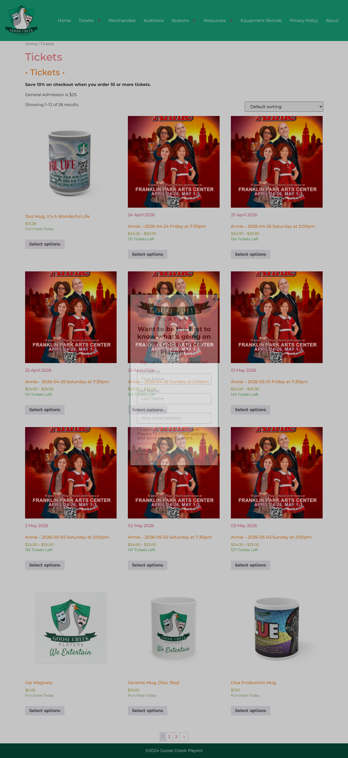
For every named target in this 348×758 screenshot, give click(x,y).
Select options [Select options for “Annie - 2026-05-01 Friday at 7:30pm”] (250, 409)
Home (64, 20)
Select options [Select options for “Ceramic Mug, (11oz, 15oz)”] (147, 710)
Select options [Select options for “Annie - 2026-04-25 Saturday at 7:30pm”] (44, 409)
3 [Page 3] (176, 736)
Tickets (86, 20)
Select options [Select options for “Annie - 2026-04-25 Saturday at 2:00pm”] (250, 254)
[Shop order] (284, 107)
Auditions (154, 20)
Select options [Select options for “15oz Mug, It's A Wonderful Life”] (44, 244)
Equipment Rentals (261, 20)
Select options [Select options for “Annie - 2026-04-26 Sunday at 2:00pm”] (147, 409)
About (332, 20)
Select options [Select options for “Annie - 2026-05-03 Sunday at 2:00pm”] (250, 565)
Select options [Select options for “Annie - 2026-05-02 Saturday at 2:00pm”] (44, 565)
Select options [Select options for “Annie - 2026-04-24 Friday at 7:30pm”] (147, 254)
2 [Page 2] (169, 736)
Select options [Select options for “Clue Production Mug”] (250, 710)
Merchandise (122, 20)
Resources (215, 20)
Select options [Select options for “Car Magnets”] (44, 710)
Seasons (180, 20)
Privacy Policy (304, 20)
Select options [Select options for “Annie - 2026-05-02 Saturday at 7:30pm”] (147, 565)
